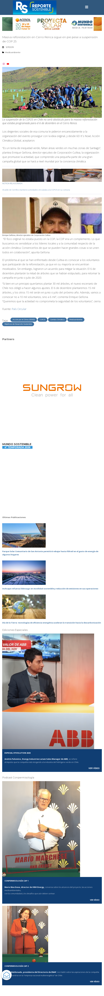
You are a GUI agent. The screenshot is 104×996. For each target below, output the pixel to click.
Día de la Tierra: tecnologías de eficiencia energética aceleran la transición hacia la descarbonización (51, 622)
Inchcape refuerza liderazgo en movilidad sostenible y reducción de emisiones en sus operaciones (50, 588)
